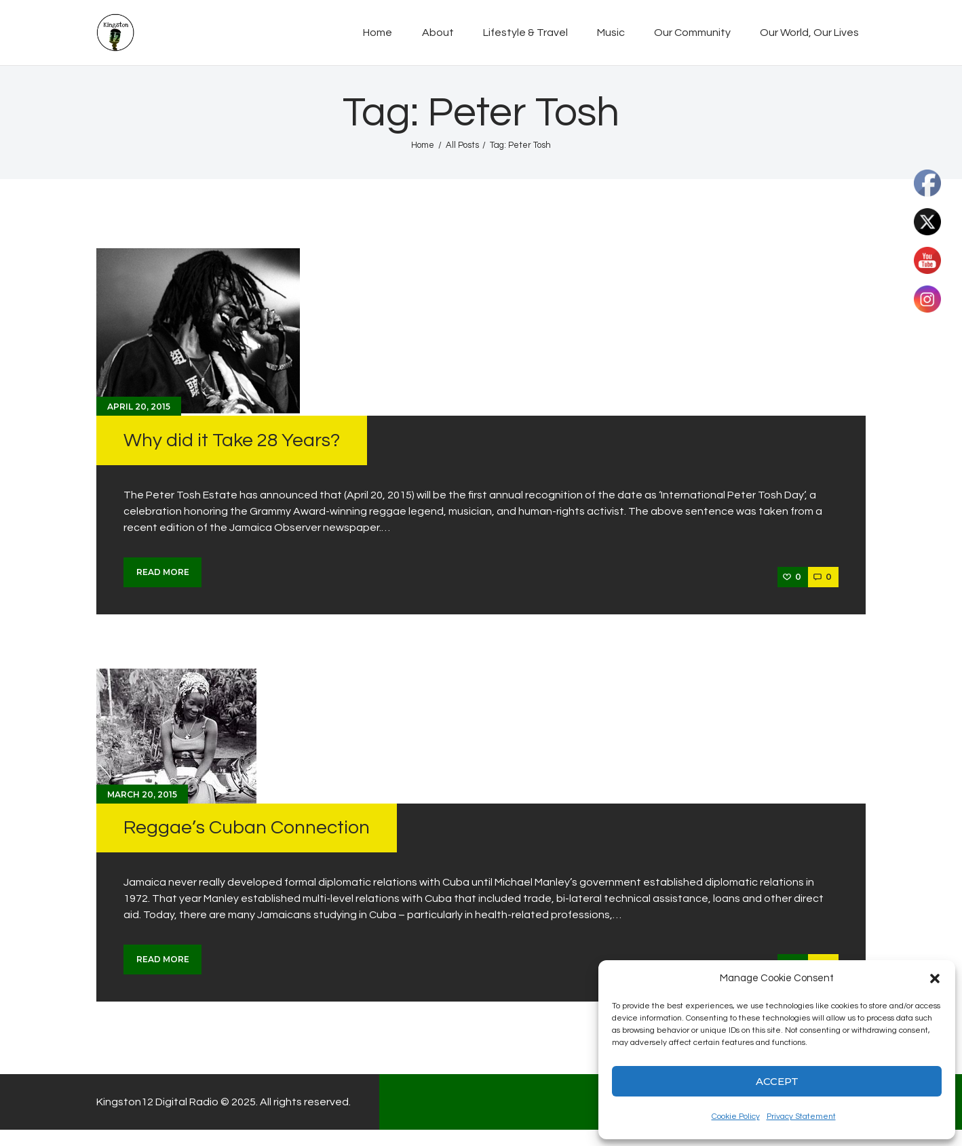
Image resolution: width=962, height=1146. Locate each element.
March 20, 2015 (142, 794)
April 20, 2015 (138, 406)
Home (422, 145)
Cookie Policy (736, 1116)
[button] (935, 978)
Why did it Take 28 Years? (231, 440)
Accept (777, 1081)
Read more (162, 572)
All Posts (462, 145)
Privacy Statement (801, 1116)
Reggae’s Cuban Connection (246, 827)
